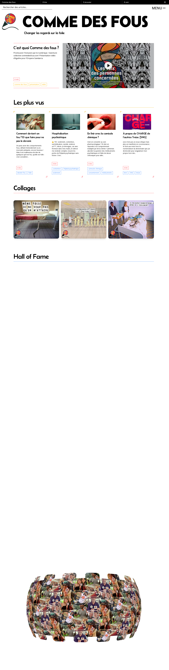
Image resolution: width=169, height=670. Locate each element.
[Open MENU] (159, 8)
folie (30, 173)
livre (125, 173)
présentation (34, 84)
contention (57, 169)
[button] (108, 65)
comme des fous (21, 84)
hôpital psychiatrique (71, 169)
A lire (19, 168)
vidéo (44, 84)
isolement (56, 173)
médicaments (107, 173)
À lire (45, 2)
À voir (126, 2)
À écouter (87, 2)
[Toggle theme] (165, 2)
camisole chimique (95, 169)
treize (138, 173)
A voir (17, 79)
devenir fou (21, 173)
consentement (93, 173)
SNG (131, 173)
